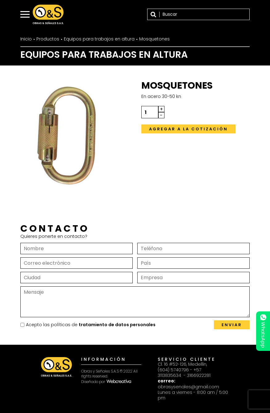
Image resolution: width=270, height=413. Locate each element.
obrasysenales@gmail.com (188, 387)
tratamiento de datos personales (117, 325)
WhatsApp (263, 331)
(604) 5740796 (173, 370)
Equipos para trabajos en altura (99, 39)
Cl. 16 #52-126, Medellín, (182, 364)
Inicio (26, 39)
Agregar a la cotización (188, 129)
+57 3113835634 (179, 372)
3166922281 (198, 375)
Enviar (232, 325)
